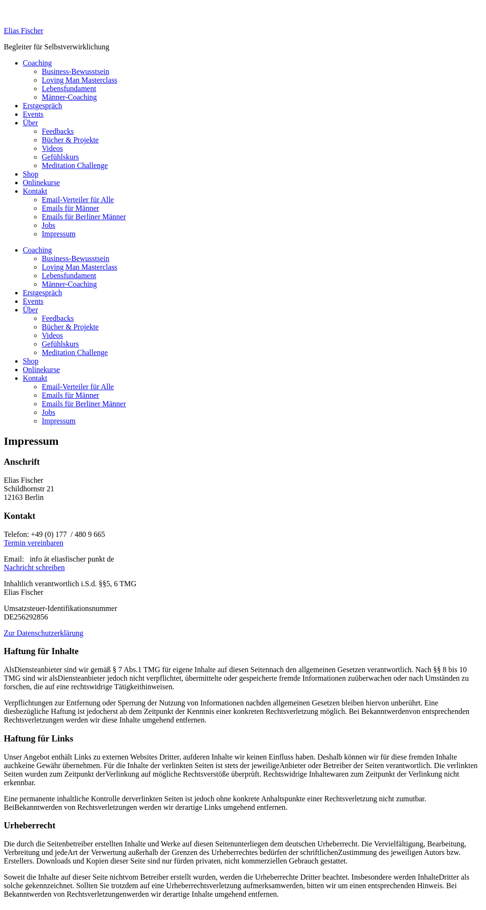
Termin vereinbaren (33, 543)
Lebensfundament (69, 88)
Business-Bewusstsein (75, 71)
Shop (30, 174)
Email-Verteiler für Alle (78, 200)
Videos (52, 148)
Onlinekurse (41, 182)
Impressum (58, 234)
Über (30, 123)
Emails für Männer (70, 208)
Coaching (37, 63)
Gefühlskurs (60, 157)
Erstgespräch (42, 106)
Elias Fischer (23, 31)
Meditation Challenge (75, 165)
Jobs (48, 225)
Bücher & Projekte (70, 140)
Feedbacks (58, 131)
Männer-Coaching (69, 97)
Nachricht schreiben (34, 567)
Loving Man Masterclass (79, 80)
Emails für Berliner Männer (84, 217)
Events (33, 114)
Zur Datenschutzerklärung (43, 633)
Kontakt (35, 191)
